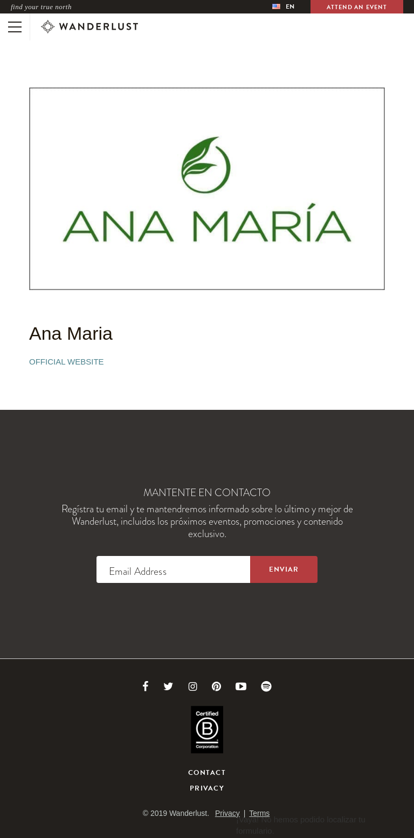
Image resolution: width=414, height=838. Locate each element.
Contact (207, 772)
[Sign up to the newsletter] (284, 569)
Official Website (66, 361)
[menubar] (283, 6)
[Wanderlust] (89, 27)
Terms (259, 813)
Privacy (207, 788)
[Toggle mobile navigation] (15, 27)
